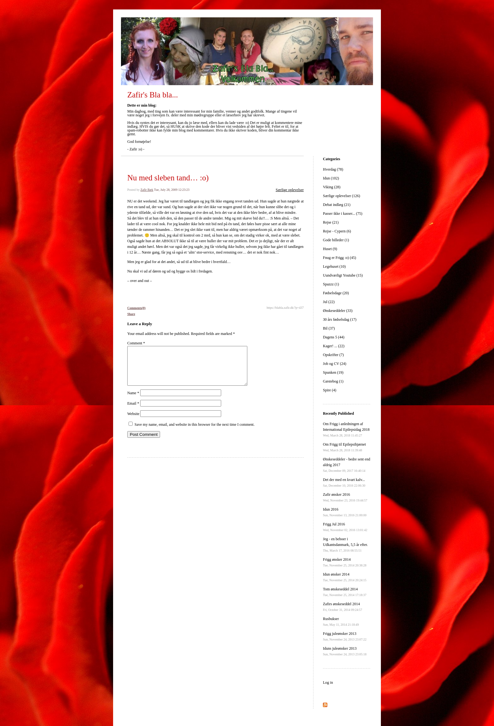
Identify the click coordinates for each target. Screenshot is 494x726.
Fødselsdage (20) (336, 293)
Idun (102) (331, 178)
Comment (136, 343)
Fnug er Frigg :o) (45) (339, 257)
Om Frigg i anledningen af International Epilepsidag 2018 (346, 429)
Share (131, 314)
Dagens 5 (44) (333, 337)
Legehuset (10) (334, 266)
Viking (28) (332, 187)
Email (133, 411)
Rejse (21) (331, 222)
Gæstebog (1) (333, 381)
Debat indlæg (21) (336, 204)
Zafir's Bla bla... (152, 95)
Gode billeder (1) (336, 240)
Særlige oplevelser (290, 190)
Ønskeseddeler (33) (338, 310)
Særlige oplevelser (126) (341, 196)
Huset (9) (330, 249)
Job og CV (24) (334, 363)
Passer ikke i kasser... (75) (342, 213)
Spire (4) (329, 390)
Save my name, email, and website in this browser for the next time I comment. (195, 432)
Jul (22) (329, 302)
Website (133, 421)
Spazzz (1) (331, 284)
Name (133, 400)
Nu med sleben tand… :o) (168, 177)
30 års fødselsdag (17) (339, 319)
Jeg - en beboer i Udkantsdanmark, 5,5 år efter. (345, 544)
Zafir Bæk (147, 189)
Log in (328, 682)
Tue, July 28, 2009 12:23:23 (171, 189)
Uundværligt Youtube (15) (343, 275)
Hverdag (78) (333, 169)
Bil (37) (329, 328)
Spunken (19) (333, 372)
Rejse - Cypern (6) (337, 231)
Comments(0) (136, 308)
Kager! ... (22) (333, 346)
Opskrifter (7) (333, 355)
